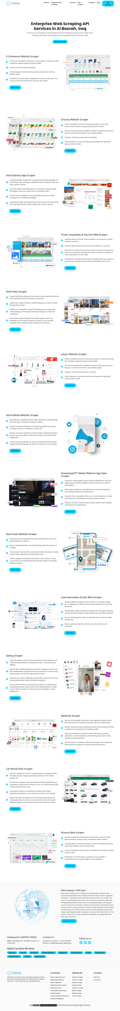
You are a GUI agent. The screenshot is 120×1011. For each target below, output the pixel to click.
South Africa (99, 953)
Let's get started (60, 42)
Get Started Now (69, 921)
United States (76, 953)
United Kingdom (48, 953)
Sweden (27, 956)
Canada (23, 953)
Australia (12, 953)
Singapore (63, 953)
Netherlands (39, 956)
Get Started (108, 3)
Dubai (88, 953)
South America (14, 956)
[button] (72, 2)
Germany (34, 953)
